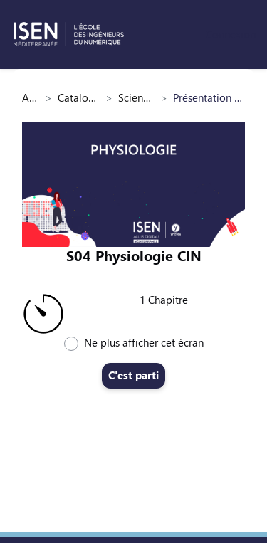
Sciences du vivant (136, 97)
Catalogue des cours (79, 97)
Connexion (231, 34)
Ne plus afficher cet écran (144, 342)
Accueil (30, 97)
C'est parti (133, 375)
